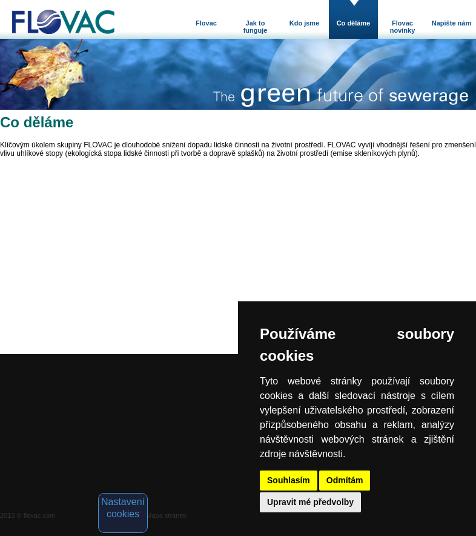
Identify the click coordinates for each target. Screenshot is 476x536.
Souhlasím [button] (288, 480)
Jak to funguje (255, 26)
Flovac (206, 23)
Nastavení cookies (123, 508)
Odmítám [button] (344, 480)
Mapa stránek (166, 515)
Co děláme (354, 23)
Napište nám (451, 23)
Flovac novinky (402, 26)
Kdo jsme (304, 23)
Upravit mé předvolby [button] (310, 502)
